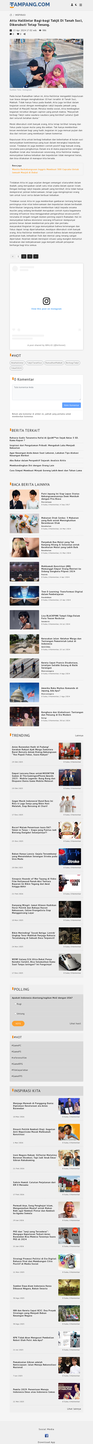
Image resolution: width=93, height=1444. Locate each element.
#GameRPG (17, 1064)
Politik (44, 574)
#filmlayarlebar (20, 1070)
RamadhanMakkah (54, 362)
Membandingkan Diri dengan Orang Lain (32, 465)
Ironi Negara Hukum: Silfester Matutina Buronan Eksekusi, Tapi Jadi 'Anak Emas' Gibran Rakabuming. (35, 1158)
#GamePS (16, 1051)
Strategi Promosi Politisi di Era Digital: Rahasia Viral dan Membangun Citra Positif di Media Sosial (35, 1261)
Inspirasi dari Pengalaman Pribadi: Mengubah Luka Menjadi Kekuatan (42, 446)
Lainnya (79, 735)
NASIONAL (45, 647)
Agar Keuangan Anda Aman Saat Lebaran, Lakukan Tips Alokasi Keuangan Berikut (44, 454)
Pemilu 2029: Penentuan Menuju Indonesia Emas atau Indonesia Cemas (34, 1390)
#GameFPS (17, 1076)
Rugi (18, 1004)
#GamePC (16, 1045)
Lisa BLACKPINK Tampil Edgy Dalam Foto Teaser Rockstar (60, 617)
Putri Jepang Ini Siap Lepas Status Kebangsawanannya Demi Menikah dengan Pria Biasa (60, 496)
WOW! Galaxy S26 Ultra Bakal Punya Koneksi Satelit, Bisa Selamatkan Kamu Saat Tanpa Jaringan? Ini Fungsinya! (33, 962)
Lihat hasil (75, 1023)
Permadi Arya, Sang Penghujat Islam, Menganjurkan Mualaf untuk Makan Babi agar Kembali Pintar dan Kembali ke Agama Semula (34, 1209)
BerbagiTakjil (72, 362)
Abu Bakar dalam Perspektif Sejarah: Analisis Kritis (38, 460)
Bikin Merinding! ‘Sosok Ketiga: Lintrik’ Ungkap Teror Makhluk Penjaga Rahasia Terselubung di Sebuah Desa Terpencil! (33, 935)
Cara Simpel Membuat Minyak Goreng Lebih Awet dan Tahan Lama (46, 470)
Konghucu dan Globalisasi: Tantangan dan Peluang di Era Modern (62, 713)
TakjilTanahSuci (34, 362)
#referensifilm (19, 1057)
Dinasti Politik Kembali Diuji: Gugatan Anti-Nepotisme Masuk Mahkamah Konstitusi (34, 1132)
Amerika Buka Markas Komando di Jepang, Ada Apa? (59, 689)
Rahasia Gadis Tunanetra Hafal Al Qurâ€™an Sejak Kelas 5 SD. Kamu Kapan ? (44, 439)
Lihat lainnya (74, 1409)
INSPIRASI (20, 15)
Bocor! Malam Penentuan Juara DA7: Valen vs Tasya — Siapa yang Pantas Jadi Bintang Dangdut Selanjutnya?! (34, 830)
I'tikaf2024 (16, 368)
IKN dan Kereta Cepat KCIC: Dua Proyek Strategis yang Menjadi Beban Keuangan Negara (34, 1313)
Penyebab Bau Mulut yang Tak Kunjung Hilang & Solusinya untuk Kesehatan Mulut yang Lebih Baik (60, 545)
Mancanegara (47, 671)
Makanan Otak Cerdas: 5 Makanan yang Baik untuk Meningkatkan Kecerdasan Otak (60, 520)
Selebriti (45, 621)
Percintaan (46, 502)
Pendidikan (46, 597)
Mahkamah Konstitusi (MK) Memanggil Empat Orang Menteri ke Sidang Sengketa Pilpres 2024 (61, 569)
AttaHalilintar (17, 362)
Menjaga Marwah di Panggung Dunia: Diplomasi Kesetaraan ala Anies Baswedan (33, 1106)
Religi (44, 718)
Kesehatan (46, 526)
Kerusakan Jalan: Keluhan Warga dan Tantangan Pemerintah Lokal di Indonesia (61, 641)
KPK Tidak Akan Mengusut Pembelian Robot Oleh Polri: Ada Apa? (33, 1339)
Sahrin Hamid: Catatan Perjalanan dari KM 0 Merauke (34, 1183)
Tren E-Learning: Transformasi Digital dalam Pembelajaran (62, 593)
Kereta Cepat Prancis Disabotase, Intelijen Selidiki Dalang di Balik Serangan (59, 665)
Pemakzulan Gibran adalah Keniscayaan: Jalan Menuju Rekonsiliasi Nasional (34, 1365)
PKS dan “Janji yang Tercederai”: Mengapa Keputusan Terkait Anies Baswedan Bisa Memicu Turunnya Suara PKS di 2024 (34, 1235)
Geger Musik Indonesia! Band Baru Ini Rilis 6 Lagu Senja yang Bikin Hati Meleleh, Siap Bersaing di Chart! (32, 803)
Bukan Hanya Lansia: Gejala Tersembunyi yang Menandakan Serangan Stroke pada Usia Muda (34, 856)
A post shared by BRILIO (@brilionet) (47, 345)
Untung (19, 1013)
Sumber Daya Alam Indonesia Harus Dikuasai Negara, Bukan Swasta (32, 1287)
